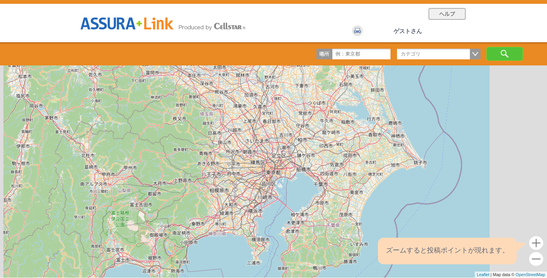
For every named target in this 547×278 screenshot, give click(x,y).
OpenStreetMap (530, 274)
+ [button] (536, 243)
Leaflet (483, 274)
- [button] (536, 259)
